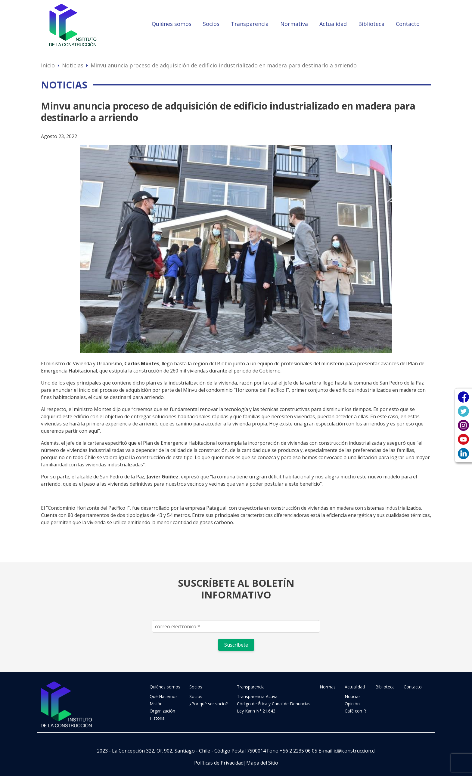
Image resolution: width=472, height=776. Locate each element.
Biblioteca (371, 23)
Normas (328, 687)
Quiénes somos (171, 23)
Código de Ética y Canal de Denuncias (273, 703)
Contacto (408, 23)
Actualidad (333, 23)
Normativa (294, 23)
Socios (211, 23)
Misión (156, 703)
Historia (157, 718)
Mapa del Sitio (262, 762)
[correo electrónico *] (236, 626)
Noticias (72, 65)
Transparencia (250, 23)
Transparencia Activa (257, 696)
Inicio (48, 65)
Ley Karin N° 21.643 (256, 711)
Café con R (355, 711)
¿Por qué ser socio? (208, 703)
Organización (162, 711)
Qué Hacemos (164, 696)
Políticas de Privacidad (219, 762)
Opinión (352, 703)
